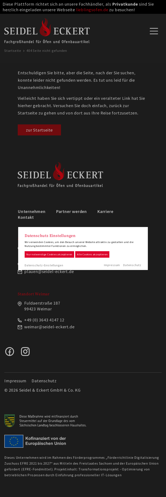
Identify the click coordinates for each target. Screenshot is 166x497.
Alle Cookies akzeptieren (92, 254)
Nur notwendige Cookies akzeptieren (49, 254)
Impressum (112, 265)
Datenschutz (132, 265)
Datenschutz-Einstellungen (44, 265)
